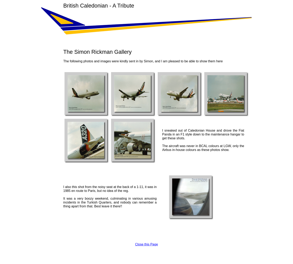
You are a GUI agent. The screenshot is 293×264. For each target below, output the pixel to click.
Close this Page (146, 244)
